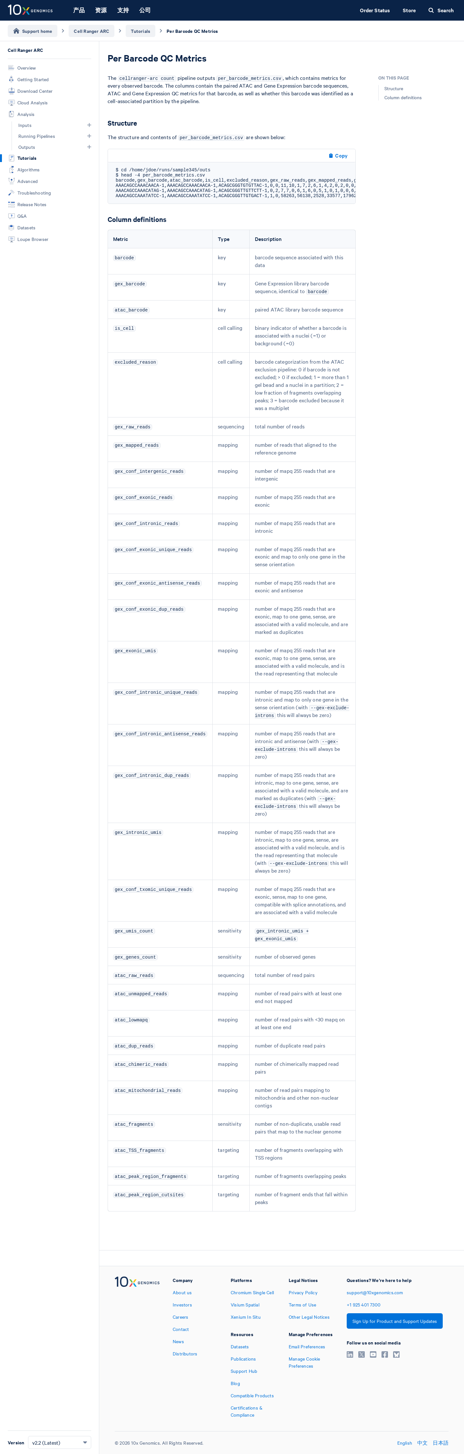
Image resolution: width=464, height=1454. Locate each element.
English (404, 1443)
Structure (393, 88)
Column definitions (403, 97)
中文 (422, 1443)
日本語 (441, 1443)
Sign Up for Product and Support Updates (395, 1321)
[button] (89, 125)
